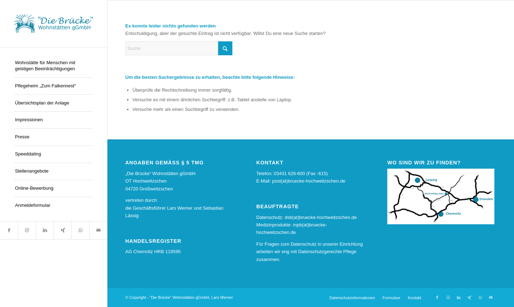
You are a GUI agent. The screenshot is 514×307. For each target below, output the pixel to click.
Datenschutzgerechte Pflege (327, 251)
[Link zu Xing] (62, 230)
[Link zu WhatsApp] (80, 230)
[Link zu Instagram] (27, 230)
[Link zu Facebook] (9, 230)
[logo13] (53, 23)
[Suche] (178, 48)
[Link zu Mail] (98, 230)
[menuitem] (53, 66)
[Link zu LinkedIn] (45, 230)
